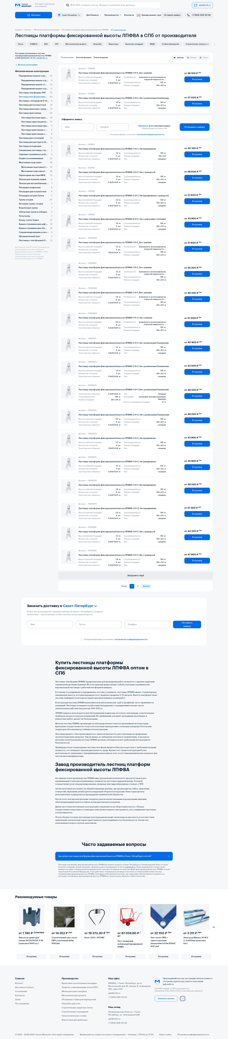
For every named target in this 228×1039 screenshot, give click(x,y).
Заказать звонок (166, 999)
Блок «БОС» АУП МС (94, 938)
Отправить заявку (194, 127)
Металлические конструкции (32, 71)
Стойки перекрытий (170, 44)
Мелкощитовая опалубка (74, 991)
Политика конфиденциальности (193, 1035)
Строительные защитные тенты (77, 1008)
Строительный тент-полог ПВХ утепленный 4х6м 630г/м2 (64, 940)
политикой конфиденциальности (150, 134)
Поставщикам (22, 1004)
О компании (21, 991)
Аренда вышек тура (149, 15)
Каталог (34, 15)
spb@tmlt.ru (202, 5)
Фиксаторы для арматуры (74, 1020)
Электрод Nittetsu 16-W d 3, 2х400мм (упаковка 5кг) (195, 940)
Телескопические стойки (74, 1016)
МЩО (152, 44)
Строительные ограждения (197, 44)
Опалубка (97, 44)
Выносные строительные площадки (79, 983)
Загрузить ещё (135, 575)
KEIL (46, 44)
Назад (124, 586)
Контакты (129, 15)
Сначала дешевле (83, 57)
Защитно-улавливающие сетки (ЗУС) (80, 987)
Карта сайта (165, 1035)
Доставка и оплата (24, 987)
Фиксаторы (113, 44)
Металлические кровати (75, 44)
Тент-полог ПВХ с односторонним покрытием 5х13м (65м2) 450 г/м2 (162, 942)
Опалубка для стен (71, 1004)
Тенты (20, 44)
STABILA (33, 44)
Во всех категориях (26, 65)
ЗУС (56, 44)
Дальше (146, 586)
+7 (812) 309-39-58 (199, 15)
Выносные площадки (134, 44)
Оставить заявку (172, 15)
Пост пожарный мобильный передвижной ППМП (129, 944)
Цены (18, 1000)
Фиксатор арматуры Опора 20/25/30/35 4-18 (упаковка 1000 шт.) (31, 940)
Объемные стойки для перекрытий (79, 1000)
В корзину (197, 79)
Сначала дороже (101, 57)
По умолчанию (67, 57)
